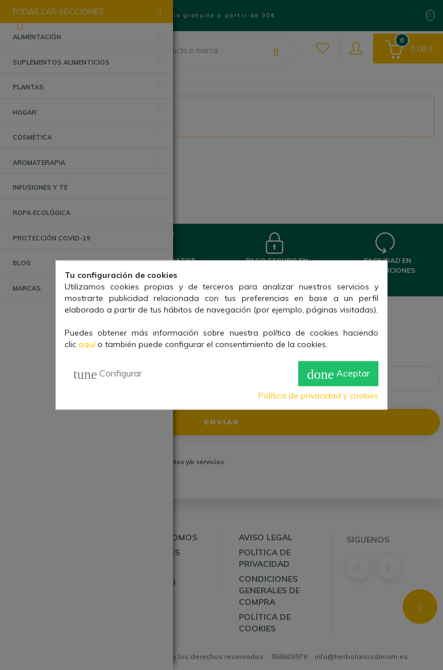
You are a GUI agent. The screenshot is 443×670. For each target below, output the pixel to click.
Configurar (107, 373)
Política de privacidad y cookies (318, 395)
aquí (86, 344)
